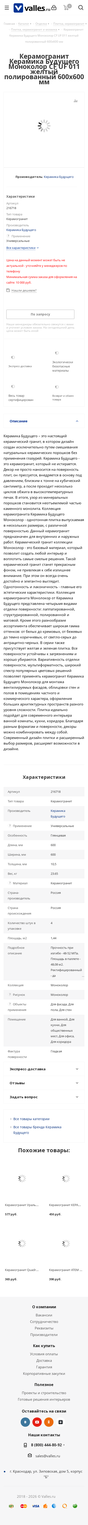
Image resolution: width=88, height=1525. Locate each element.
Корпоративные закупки (44, 1373)
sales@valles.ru (47, 1456)
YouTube (37, 1422)
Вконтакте (25, 1422)
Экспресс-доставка (20, 366)
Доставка (44, 1360)
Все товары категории (31, 1119)
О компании (44, 1306)
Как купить (44, 1345)
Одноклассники (49, 1422)
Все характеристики (20, 248)
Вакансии (44, 1315)
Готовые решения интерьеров (44, 1399)
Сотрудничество (44, 1321)
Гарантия (44, 1367)
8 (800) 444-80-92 (46, 1444)
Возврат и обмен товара (63, 397)
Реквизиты (44, 1328)
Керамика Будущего (59, 177)
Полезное (44, 1384)
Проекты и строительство (44, 1392)
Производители (44, 1334)
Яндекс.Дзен (60, 1422)
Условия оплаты (44, 1354)
